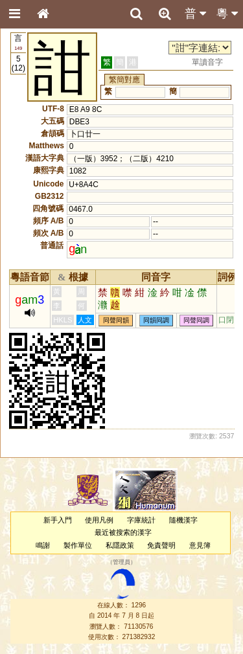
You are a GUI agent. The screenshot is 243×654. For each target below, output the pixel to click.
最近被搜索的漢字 (123, 532)
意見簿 (200, 545)
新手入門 (57, 520)
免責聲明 (161, 545)
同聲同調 (196, 320)
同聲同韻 (116, 320)
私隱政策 (120, 545)
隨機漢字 (183, 520)
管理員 (121, 562)
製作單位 (78, 545)
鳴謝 (43, 545)
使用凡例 (99, 520)
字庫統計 (141, 520)
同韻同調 (156, 320)
